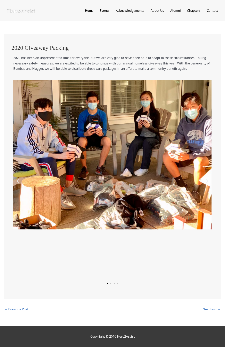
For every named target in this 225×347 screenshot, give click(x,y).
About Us (157, 10)
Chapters (194, 10)
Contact (212, 10)
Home (89, 10)
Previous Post (16, 309)
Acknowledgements (130, 10)
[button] (17, 180)
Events (105, 10)
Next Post (212, 309)
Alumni (175, 10)
